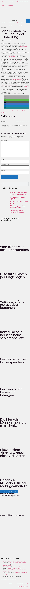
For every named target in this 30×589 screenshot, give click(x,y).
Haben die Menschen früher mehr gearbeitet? (13, 483)
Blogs (7, 25)
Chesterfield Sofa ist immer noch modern (17, 211)
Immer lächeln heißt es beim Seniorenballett (12, 335)
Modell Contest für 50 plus (14, 568)
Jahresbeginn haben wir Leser (10, 85)
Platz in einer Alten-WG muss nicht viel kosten (12, 453)
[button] (5, 96)
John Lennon (23, 46)
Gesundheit (20, 22)
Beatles (9, 110)
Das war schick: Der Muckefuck (18, 562)
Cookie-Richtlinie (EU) (22, 586)
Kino (23, 110)
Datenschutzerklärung (22, 583)
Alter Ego (11, 25)
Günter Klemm (6, 561)
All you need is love (17, 79)
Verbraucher (11, 22)
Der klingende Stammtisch (19, 561)
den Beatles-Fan (18, 60)
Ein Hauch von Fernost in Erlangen (11, 392)
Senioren (5, 112)
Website (3, 170)
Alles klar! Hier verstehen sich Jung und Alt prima (18, 193)
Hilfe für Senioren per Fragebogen (13, 275)
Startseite (3, 25)
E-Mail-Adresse (5, 164)
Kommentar (4, 140)
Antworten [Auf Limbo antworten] (3, 129)
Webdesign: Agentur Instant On (9, 579)
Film (13, 110)
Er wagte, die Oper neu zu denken (19, 202)
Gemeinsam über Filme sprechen (13, 360)
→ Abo (3, 5)
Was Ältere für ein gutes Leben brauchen (13, 304)
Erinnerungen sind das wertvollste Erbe (18, 206)
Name (2, 159)
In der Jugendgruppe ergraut (17, 198)
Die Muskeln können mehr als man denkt (13, 422)
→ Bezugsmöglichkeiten (22, 1)
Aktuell (3, 22)
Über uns (4, 1)
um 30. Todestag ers (12, 56)
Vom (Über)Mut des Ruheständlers (14, 248)
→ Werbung (10, 5)
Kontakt (11, 1)
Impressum (11, 583)
